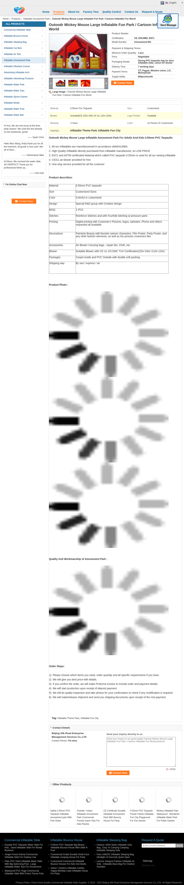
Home (45, 11)
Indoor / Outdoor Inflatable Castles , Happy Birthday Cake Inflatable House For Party (69, 871)
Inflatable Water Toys (14, 90)
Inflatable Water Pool (14, 109)
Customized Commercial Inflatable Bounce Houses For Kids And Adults (68, 862)
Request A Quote (152, 11)
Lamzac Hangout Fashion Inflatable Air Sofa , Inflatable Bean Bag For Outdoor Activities (116, 864)
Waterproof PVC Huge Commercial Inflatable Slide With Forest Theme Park (24, 872)
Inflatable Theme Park (68, 718)
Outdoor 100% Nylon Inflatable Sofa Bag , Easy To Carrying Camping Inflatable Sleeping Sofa (114, 848)
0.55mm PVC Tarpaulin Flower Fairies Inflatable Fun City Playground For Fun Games (141, 815)
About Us (73, 11)
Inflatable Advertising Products (18, 78)
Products (58, 11)
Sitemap (147, 860)
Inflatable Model (12, 103)
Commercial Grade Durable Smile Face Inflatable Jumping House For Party (70, 855)
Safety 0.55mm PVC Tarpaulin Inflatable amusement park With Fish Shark (61, 815)
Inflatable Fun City (89, 718)
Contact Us (131, 11)
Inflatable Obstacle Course (17, 66)
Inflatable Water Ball (14, 115)
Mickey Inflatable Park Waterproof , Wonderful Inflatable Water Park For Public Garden (168, 815)
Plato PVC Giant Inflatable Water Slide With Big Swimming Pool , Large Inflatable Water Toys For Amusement (23, 864)
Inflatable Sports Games (16, 96)
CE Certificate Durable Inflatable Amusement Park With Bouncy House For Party (114, 815)
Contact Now (124, 82)
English (176, 2)
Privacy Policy (22, 882)
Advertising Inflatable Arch (16, 72)
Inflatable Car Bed (13, 48)
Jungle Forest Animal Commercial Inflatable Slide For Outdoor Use (21, 855)
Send (179, 845)
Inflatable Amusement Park (36, 19)
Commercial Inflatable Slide (17, 30)
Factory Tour (91, 11)
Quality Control (111, 11)
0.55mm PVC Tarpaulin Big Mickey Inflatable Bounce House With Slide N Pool (69, 848)
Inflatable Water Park (14, 84)
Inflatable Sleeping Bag (15, 42)
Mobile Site (148, 865)
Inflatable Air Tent (12, 54)
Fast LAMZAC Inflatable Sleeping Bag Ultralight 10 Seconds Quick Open (115, 855)
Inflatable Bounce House (16, 36)
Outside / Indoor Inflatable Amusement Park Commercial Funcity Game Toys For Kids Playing (88, 817)
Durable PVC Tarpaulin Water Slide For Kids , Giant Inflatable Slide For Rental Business (24, 848)
